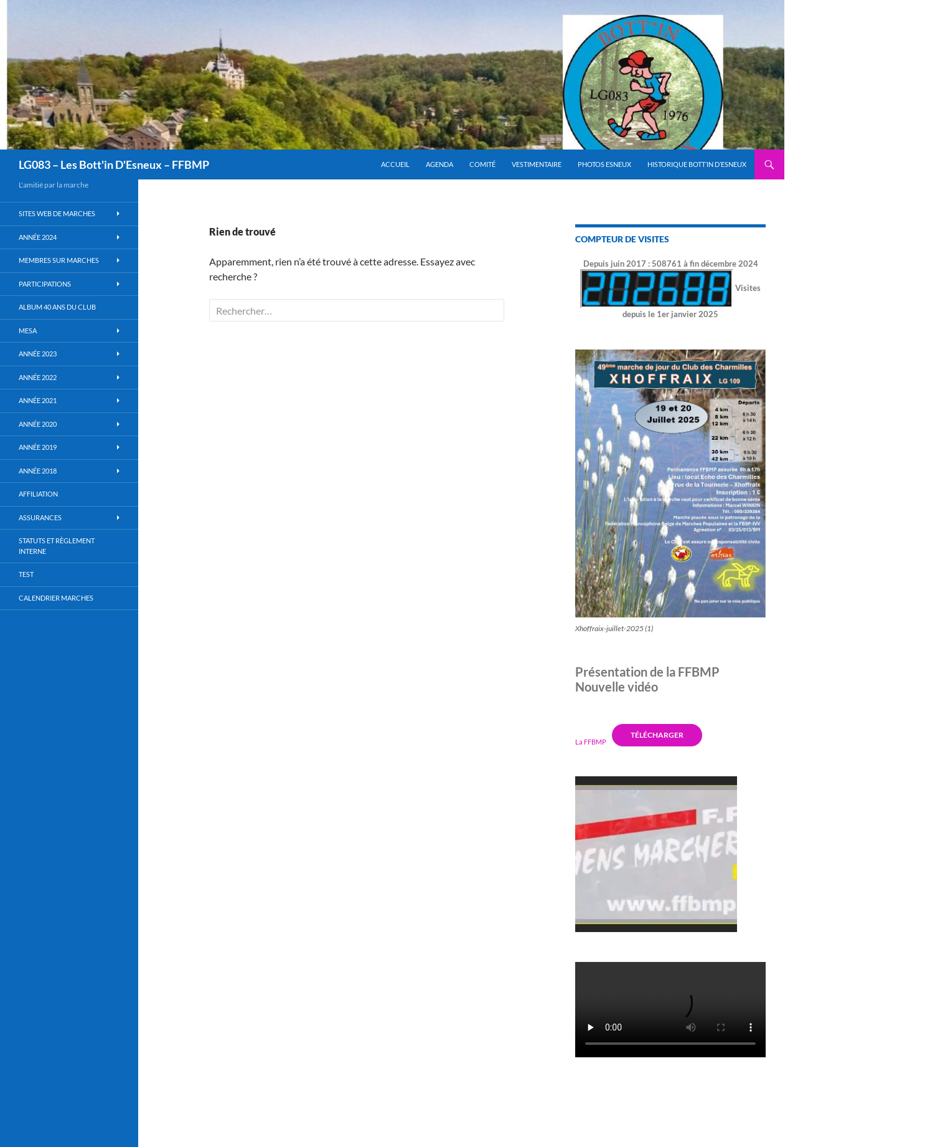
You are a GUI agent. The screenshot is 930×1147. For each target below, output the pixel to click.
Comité (482, 164)
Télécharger (657, 735)
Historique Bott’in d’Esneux (696, 164)
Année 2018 (38, 471)
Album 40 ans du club (57, 307)
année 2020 (38, 424)
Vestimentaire (536, 164)
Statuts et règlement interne (57, 545)
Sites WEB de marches (57, 213)
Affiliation (38, 494)
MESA (28, 330)
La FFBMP (590, 741)
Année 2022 (38, 377)
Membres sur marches (59, 260)
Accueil (395, 164)
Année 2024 (38, 237)
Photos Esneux (604, 164)
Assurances (40, 517)
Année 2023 (38, 354)
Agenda (439, 164)
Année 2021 (38, 400)
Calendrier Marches (56, 598)
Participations (45, 284)
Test (26, 574)
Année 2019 (38, 447)
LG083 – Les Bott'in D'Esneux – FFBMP (114, 164)
